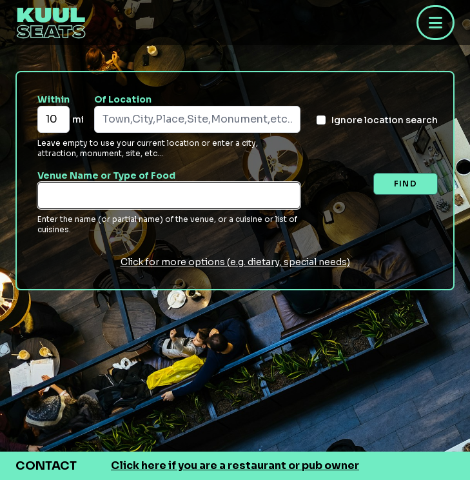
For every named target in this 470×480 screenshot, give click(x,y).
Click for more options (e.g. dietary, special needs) (235, 262)
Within (53, 99)
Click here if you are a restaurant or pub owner (235, 465)
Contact (46, 466)
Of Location (123, 99)
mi (78, 119)
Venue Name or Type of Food (106, 175)
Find (405, 183)
